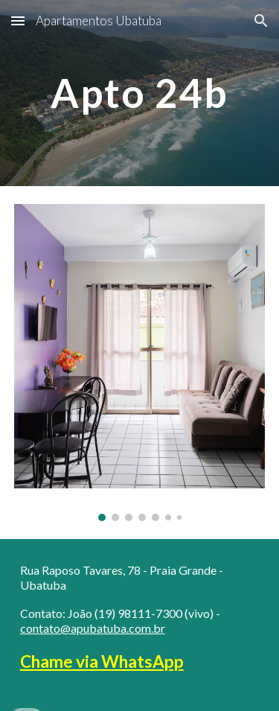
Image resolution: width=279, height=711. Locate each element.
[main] (140, 92)
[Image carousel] (140, 362)
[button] (18, 20)
